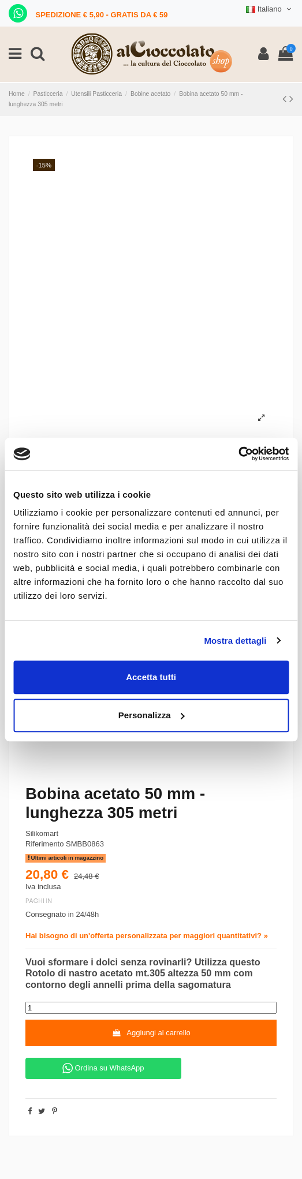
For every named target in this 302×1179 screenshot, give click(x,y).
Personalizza (151, 715)
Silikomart (41, 833)
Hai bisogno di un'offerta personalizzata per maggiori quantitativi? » (146, 935)
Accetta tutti (151, 677)
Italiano (269, 9)
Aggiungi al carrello (151, 1032)
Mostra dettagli (235, 641)
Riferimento (44, 844)
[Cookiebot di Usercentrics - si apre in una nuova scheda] (238, 453)
